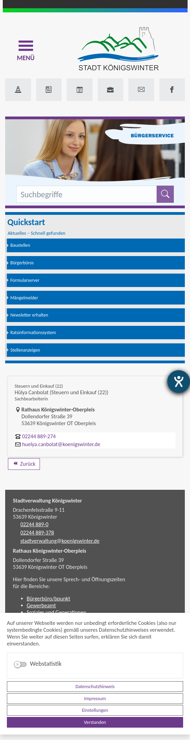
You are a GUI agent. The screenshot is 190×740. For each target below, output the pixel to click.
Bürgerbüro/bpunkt (48, 598)
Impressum (95, 699)
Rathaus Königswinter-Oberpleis (49, 551)
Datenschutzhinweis (95, 686)
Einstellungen (95, 710)
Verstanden (95, 722)
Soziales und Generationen (56, 612)
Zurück (23, 464)
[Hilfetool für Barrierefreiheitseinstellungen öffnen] (178, 381)
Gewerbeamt (41, 605)
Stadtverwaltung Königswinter (47, 500)
